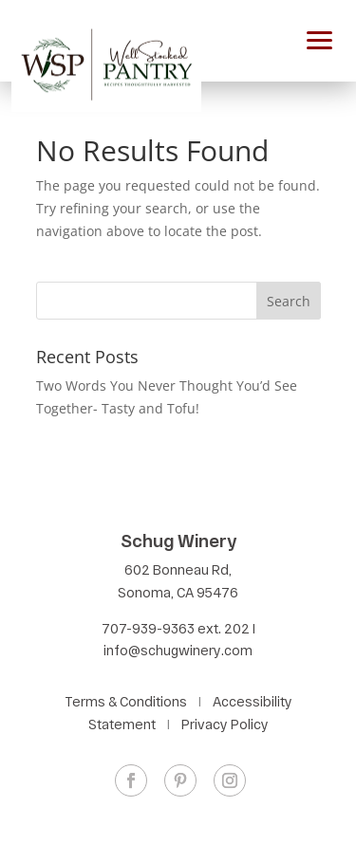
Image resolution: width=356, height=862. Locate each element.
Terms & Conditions (126, 701)
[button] (319, 37)
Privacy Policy (225, 724)
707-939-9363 (148, 628)
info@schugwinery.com (178, 650)
